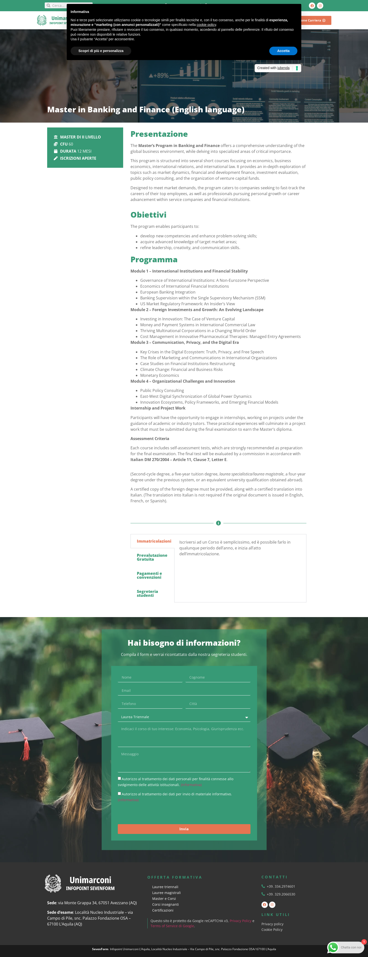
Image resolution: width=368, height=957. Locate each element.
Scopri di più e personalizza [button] (100, 51)
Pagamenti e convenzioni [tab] (149, 575)
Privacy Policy (241, 920)
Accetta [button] (283, 51)
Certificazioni (162, 910)
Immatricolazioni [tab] (154, 541)
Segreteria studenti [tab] (147, 593)
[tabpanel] (240, 549)
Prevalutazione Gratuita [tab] (152, 557)
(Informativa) (191, 784)
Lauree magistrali (166, 892)
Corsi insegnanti (165, 904)
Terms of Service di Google (172, 926)
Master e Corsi (164, 898)
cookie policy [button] (206, 25)
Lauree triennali (165, 886)
